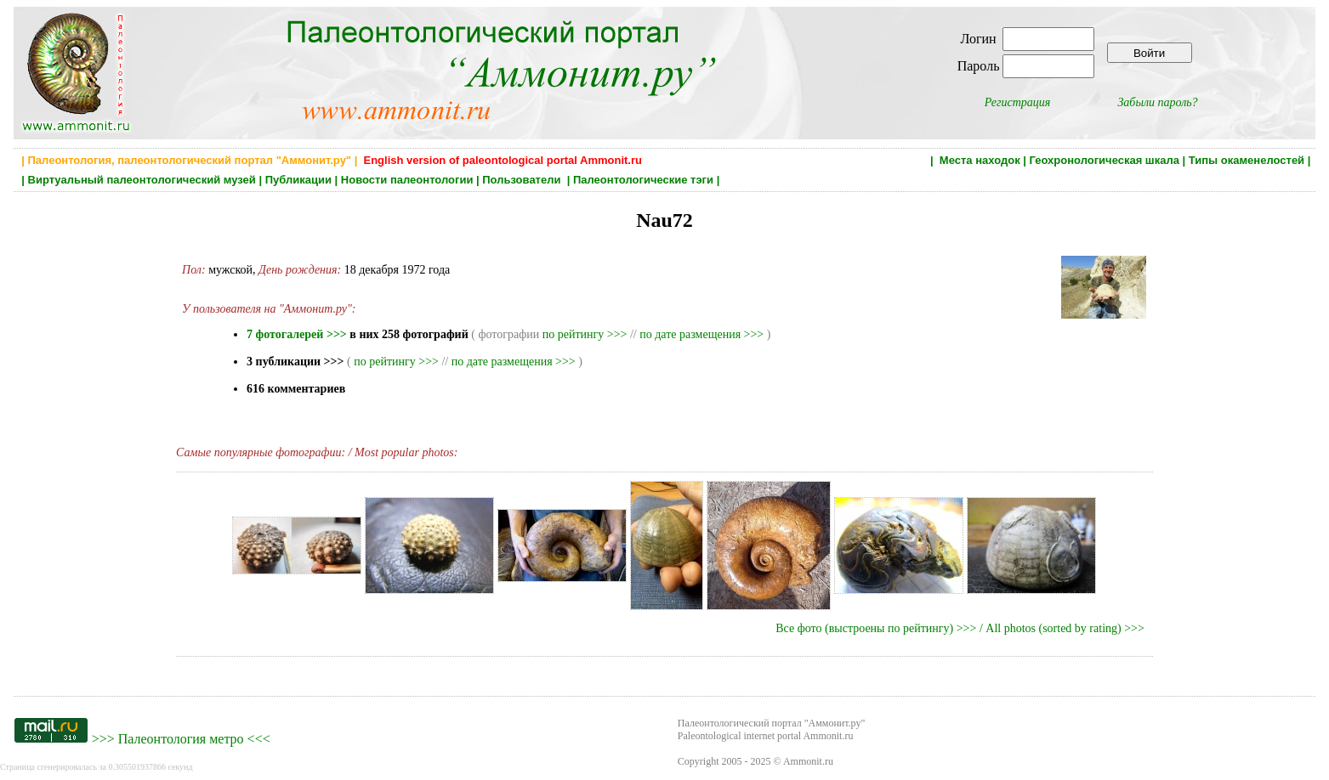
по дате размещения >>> (701, 334)
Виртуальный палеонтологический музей (142, 179)
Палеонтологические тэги (643, 179)
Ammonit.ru (808, 761)
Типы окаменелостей (1246, 160)
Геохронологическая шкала (1104, 160)
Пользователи (523, 179)
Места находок (980, 160)
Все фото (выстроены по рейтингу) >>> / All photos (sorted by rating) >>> (959, 628)
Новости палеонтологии (407, 179)
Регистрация (1018, 102)
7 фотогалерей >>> (297, 334)
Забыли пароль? (1157, 102)
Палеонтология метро (181, 739)
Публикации (298, 179)
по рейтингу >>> (585, 334)
